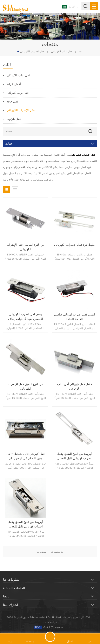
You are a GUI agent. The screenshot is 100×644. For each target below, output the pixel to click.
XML (88, 618)
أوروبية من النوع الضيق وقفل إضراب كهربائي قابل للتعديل (74, 456)
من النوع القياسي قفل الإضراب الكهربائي (25, 247)
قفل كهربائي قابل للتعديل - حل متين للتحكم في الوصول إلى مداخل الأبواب (25, 456)
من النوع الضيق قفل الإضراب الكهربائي (25, 386)
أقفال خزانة (14, 84)
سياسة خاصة (50, 623)
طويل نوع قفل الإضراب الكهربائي (74, 245)
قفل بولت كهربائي (18, 92)
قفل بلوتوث (14, 119)
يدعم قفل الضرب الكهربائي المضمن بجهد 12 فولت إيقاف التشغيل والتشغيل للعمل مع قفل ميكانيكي (25, 316)
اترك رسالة (50, 637)
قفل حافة (12, 101)
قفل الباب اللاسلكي (18, 75)
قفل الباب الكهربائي (61, 52)
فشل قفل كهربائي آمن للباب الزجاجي (74, 386)
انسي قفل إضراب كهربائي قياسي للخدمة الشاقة (74, 316)
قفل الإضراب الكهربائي (32, 52)
